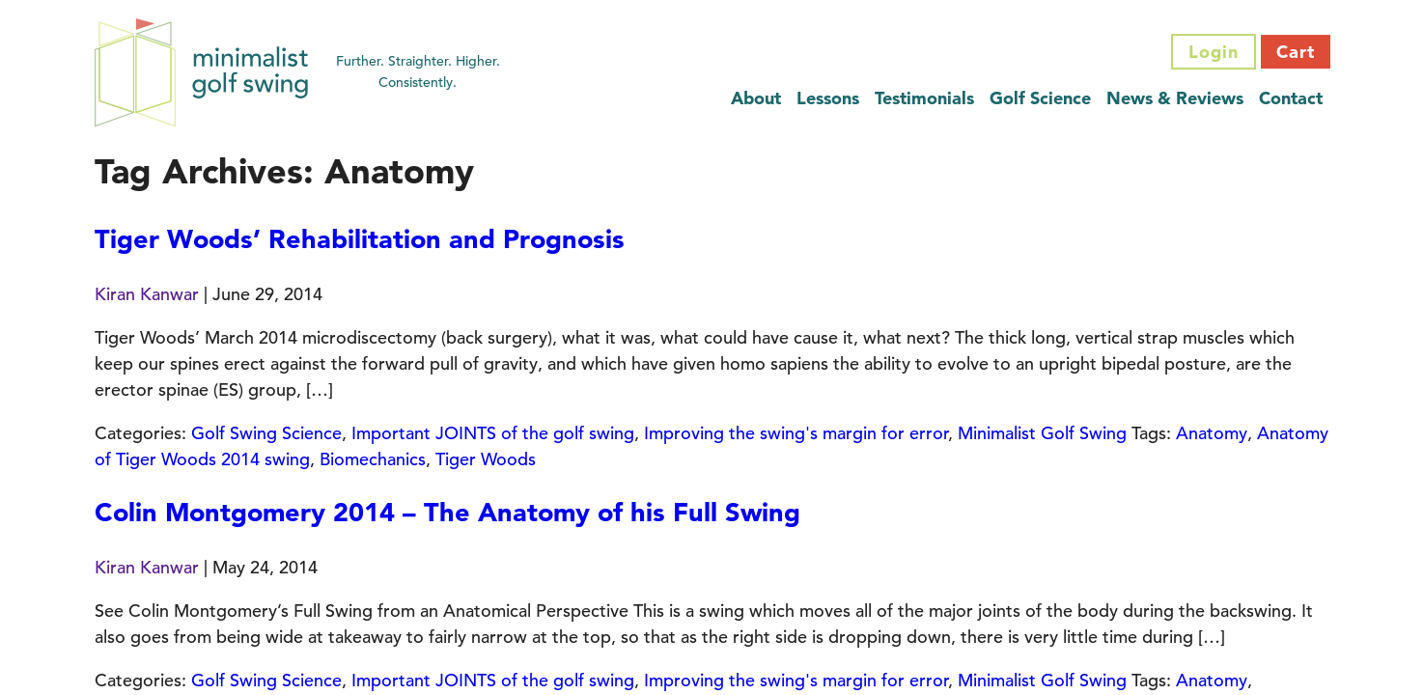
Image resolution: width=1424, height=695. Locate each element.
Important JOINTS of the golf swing (492, 433)
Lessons (827, 98)
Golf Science (1040, 98)
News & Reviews (1174, 98)
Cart (1295, 52)
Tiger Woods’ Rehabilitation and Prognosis (360, 239)
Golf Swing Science (266, 433)
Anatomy (1211, 433)
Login (1213, 52)
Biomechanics (373, 459)
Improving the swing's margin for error (796, 433)
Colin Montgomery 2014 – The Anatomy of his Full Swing (447, 512)
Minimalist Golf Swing (1042, 433)
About (756, 98)
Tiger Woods (485, 459)
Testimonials (924, 98)
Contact (1291, 98)
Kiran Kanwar (147, 294)
